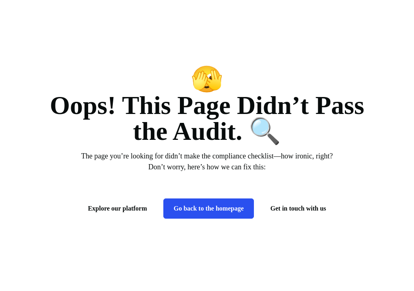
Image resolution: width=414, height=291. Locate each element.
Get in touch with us (298, 208)
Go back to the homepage (208, 208)
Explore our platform (117, 208)
